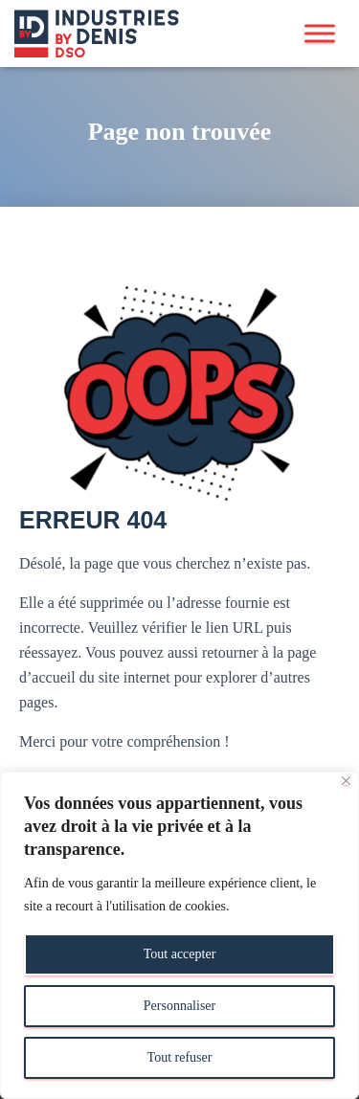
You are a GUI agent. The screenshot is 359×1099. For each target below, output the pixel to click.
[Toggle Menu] (319, 33)
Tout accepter (180, 954)
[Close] (346, 780)
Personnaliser (179, 1005)
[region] (179, 935)
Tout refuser (180, 1057)
